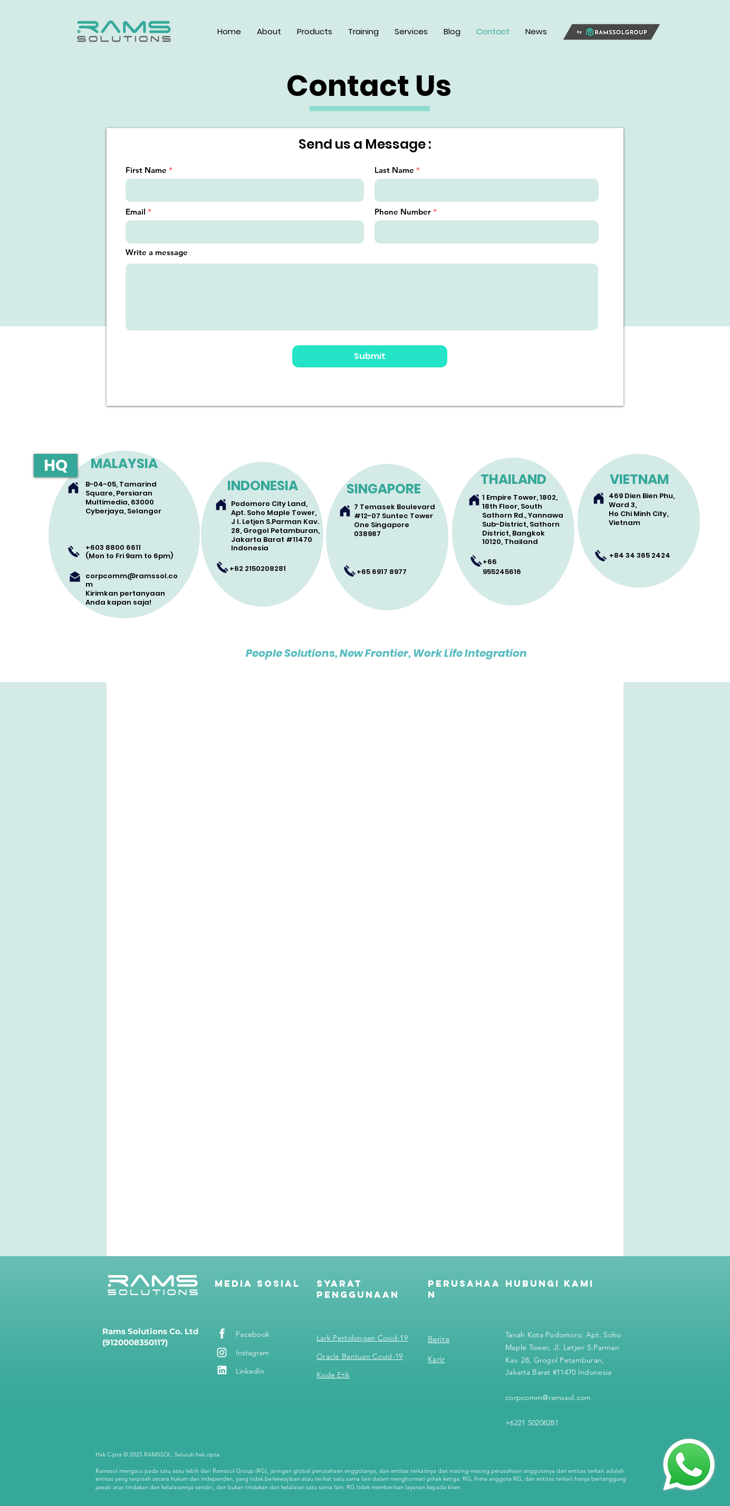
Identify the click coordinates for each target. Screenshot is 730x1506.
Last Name (394, 170)
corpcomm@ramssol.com (131, 580)
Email (136, 212)
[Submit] (369, 356)
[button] (269, 32)
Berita (438, 1339)
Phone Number (402, 212)
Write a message (157, 252)
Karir (436, 1359)
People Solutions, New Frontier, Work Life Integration (386, 653)
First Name (146, 170)
